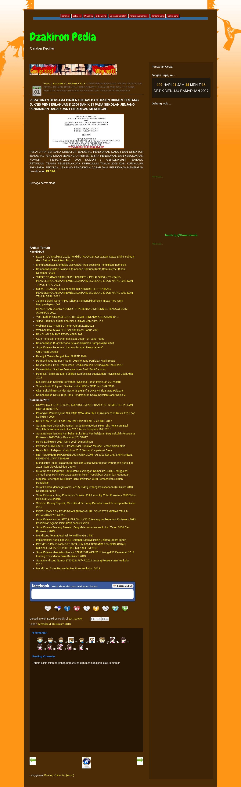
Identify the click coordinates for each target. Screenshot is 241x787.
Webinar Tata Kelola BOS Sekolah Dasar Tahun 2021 (67, 330)
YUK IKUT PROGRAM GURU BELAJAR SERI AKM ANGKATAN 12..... (77, 316)
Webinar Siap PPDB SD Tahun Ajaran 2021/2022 (65, 325)
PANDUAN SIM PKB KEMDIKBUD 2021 (60, 334)
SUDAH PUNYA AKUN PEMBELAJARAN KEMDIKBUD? (69, 321)
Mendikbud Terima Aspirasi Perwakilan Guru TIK (64, 535)
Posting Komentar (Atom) (59, 775)
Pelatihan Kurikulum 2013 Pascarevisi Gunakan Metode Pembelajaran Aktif (80, 446)
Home (46, 83)
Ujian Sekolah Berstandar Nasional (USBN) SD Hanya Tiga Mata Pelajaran (80, 390)
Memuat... (158, 176)
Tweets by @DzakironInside (181, 235)
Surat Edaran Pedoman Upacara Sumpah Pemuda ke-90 (69, 347)
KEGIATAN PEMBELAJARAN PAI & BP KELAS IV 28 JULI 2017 (74, 421)
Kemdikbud (59, 83)
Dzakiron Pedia (63, 37)
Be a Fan (123, 586)
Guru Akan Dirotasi (47, 351)
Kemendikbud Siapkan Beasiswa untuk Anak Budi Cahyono (71, 369)
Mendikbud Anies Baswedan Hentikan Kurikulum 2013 (68, 568)
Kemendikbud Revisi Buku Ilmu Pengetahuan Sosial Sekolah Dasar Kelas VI (81, 394)
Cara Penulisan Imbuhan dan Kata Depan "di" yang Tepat (70, 338)
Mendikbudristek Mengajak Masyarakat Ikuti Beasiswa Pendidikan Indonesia (81, 264)
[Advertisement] (86, 215)
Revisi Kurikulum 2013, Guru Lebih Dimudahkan (64, 441)
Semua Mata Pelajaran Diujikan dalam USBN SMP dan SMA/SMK (75, 386)
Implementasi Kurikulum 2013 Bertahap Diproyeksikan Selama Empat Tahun (81, 539)
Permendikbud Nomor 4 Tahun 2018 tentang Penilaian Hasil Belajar (76, 360)
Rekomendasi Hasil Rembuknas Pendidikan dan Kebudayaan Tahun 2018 (79, 365)
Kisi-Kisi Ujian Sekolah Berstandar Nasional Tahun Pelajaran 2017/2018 (78, 381)
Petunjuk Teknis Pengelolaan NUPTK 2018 (61, 356)
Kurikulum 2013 (76, 83)
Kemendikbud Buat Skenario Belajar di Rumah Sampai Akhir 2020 (75, 343)
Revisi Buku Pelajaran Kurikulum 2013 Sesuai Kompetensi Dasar (74, 450)
